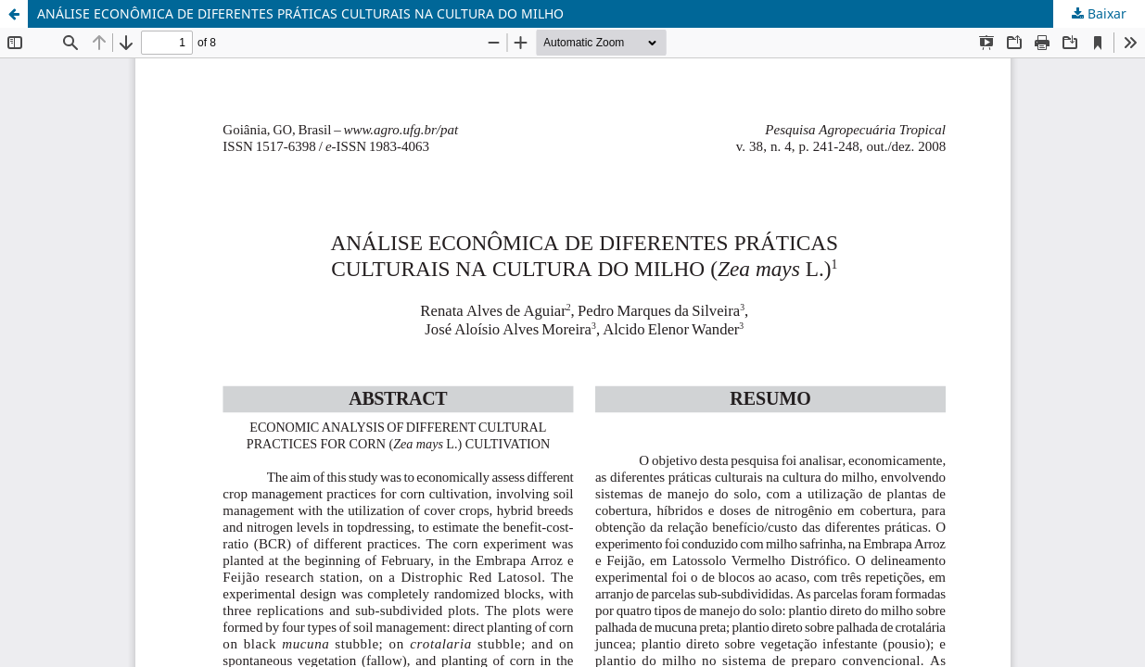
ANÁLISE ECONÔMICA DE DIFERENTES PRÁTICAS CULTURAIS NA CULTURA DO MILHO (300, 13)
